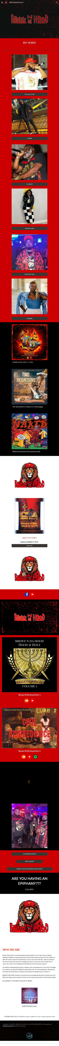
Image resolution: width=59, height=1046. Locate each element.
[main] (29, 42)
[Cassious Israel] (29, 94)
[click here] (29, 545)
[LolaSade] (29, 318)
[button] (2, 2)
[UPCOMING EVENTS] (29, 854)
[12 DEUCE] (29, 184)
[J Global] (29, 138)
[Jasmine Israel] (29, 228)
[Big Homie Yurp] (29, 274)
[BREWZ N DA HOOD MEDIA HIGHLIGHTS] (29, 869)
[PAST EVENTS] (30, 861)
